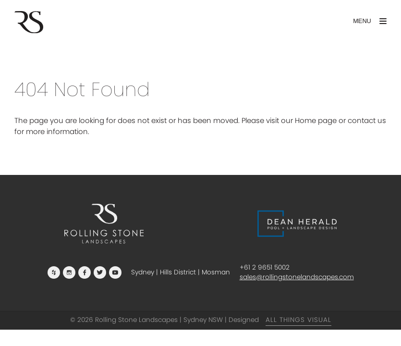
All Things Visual (298, 319)
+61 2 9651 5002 (265, 267)
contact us (367, 120)
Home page (316, 120)
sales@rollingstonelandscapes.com (297, 277)
